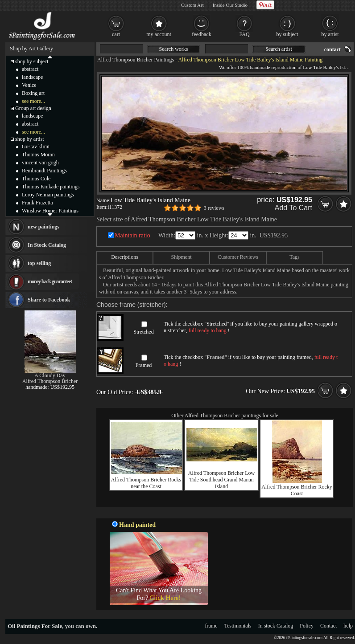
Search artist (278, 49)
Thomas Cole (36, 178)
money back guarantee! (50, 281)
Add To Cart (293, 208)
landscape (32, 77)
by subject (287, 34)
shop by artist (29, 139)
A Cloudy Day (49, 375)
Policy (307, 626)
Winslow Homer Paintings (50, 211)
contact (332, 49)
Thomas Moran (38, 154)
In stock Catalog (275, 626)
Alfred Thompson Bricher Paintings (135, 60)
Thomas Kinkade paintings (50, 186)
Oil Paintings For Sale (35, 626)
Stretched (143, 332)
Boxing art (33, 93)
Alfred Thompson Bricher (50, 381)
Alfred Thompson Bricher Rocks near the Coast (146, 483)
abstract (30, 69)
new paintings (43, 227)
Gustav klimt (36, 146)
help (348, 626)
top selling (39, 263)
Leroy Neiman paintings (48, 195)
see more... (33, 101)
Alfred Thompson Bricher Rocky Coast (296, 490)
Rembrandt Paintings (44, 170)
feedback (201, 34)
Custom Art (192, 5)
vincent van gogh (40, 162)
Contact (328, 626)
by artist (330, 34)
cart (116, 34)
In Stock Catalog (47, 245)
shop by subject (32, 61)
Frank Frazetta (37, 203)
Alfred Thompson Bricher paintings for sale (231, 415)
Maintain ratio (132, 235)
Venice (29, 85)
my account (158, 34)
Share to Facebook (49, 300)
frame (211, 626)
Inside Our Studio (230, 5)
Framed (144, 365)
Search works (173, 49)
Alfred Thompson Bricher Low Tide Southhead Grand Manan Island (221, 479)
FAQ (244, 34)
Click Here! (165, 597)
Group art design (33, 108)
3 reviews (214, 208)
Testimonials (238, 626)
